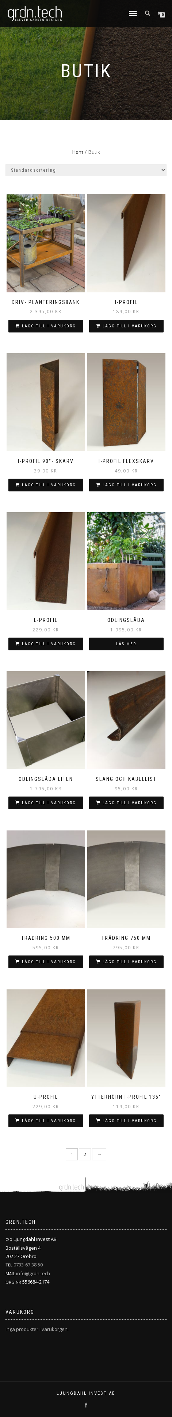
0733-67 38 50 (28, 1264)
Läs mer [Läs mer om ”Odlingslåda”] (126, 644)
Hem (77, 151)
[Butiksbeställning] (86, 170)
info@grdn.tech (33, 1273)
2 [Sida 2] (85, 1154)
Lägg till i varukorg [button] (49, 326)
